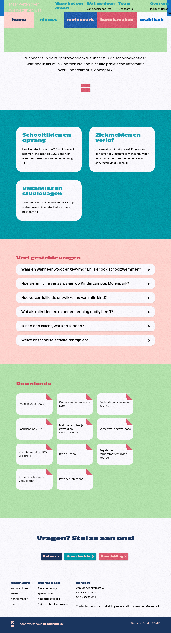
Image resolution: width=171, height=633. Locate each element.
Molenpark (82, 8)
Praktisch (155, 8)
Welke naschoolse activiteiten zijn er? (54, 340)
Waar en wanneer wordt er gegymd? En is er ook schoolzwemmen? (81, 269)
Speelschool (46, 593)
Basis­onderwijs (47, 588)
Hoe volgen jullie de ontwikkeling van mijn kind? (64, 298)
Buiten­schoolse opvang (53, 604)
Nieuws (49, 8)
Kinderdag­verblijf (49, 598)
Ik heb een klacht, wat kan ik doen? (52, 326)
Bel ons (49, 556)
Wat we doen (19, 588)
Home (16, 8)
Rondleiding (112, 556)
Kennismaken (118, 8)
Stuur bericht (79, 556)
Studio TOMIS (151, 623)
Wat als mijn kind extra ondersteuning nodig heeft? (67, 312)
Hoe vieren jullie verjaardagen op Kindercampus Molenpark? (75, 283)
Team (14, 593)
